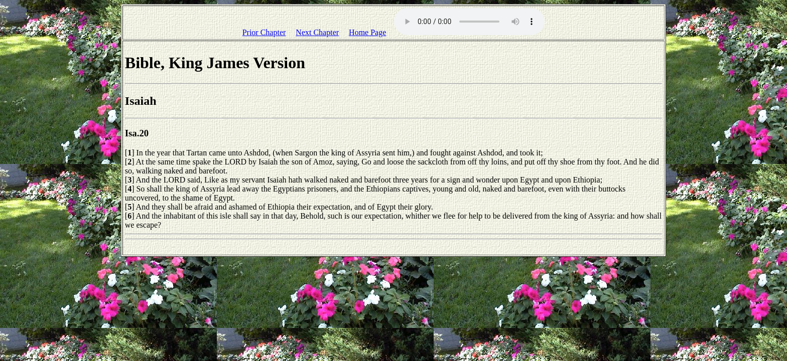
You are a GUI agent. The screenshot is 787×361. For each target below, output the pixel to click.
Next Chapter (317, 32)
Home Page (367, 32)
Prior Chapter (264, 32)
